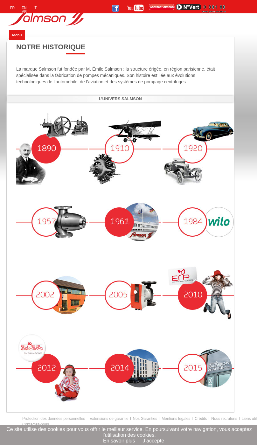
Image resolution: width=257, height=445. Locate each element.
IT (35, 8)
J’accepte (153, 440)
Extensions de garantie (108, 418)
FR (12, 8)
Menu (17, 35)
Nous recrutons (224, 418)
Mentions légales (176, 418)
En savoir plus (119, 440)
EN (24, 8)
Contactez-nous (35, 424)
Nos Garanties (145, 418)
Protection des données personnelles (53, 418)
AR (24, 11)
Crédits (201, 418)
